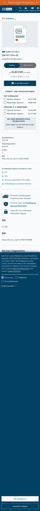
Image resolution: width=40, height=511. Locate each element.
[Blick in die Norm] (20, 32)
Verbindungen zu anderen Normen (16, 184)
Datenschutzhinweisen (21, 268)
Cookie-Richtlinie (14, 271)
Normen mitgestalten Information (16, 180)
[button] (25, 9)
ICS (4, 172)
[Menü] (38, 9)
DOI (4, 176)
